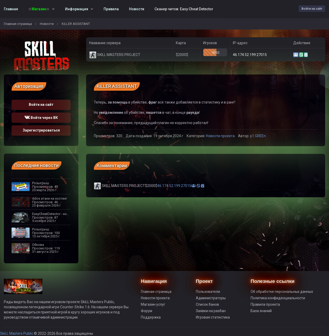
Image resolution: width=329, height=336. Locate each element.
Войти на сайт (311, 9)
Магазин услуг (153, 304)
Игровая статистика (213, 317)
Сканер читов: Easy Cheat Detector (183, 9)
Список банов (207, 304)
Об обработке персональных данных (282, 292)
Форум (146, 311)
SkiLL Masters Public (17, 333)
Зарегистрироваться (41, 130)
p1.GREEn (258, 136)
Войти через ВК (41, 118)
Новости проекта (220, 136)
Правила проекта (265, 304)
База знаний (261, 311)
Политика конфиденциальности (278, 298)
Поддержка (151, 317)
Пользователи (208, 292)
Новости (47, 24)
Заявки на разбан (211, 311)
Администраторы (211, 298)
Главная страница (18, 24)
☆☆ (39, 9)
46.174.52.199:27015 (250, 55)
